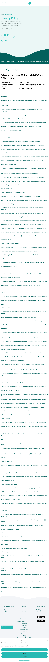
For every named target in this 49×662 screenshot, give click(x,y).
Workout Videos (24, 629)
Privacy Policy (26, 660)
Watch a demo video (41, 612)
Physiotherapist (8, 610)
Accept (24, 649)
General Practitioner (8, 618)
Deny (24, 653)
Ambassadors (24, 633)
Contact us (24, 612)
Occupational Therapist (8, 616)
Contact (24, 631)
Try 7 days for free (40, 610)
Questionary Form (24, 618)
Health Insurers (8, 624)
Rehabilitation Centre (8, 622)
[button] (47, 640)
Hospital (8, 620)
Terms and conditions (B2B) (24, 638)
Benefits (24, 625)
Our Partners (24, 614)
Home (2, 14)
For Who (24, 623)
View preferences (24, 656)
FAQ (24, 636)
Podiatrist (8, 614)
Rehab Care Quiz (24, 616)
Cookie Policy (21, 660)
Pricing (24, 627)
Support (41, 614)
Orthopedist (8, 612)
